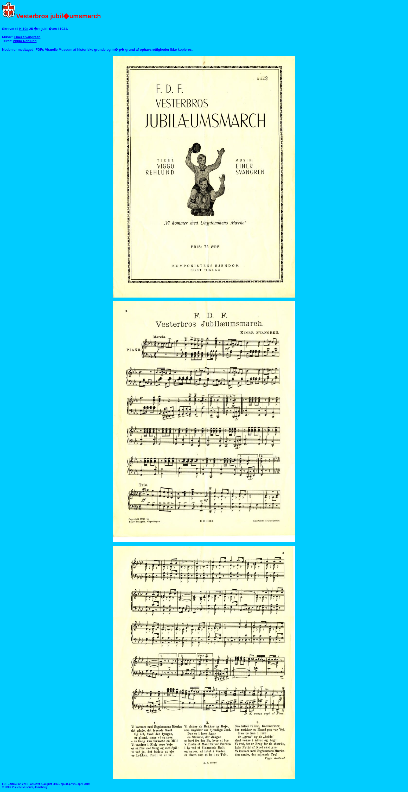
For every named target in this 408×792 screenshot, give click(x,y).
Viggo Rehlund (24, 41)
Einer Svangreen (27, 37)
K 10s (23, 29)
